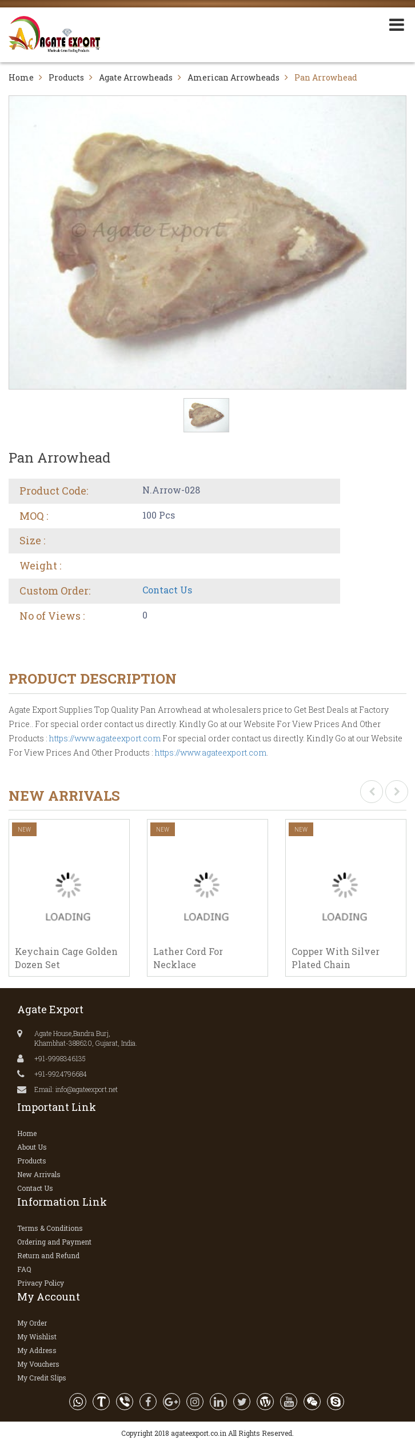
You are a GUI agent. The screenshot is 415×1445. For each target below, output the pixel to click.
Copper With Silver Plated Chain (336, 957)
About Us (32, 1146)
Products (66, 77)
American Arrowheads (233, 77)
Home (21, 77)
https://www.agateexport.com (105, 738)
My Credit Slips (41, 1377)
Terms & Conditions (50, 1228)
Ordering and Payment (54, 1241)
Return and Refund (48, 1255)
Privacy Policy (40, 1282)
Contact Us (167, 590)
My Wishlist (37, 1336)
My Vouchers (38, 1363)
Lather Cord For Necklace (188, 957)
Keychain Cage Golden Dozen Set (66, 957)
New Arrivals (39, 1174)
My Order (32, 1322)
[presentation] (371, 791)
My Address (37, 1350)
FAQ (24, 1269)
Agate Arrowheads (136, 77)
